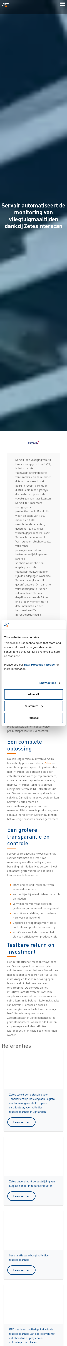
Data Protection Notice (39, 664)
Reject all (33, 717)
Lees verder (21, 1122)
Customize (34, 705)
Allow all (33, 694)
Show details (47, 682)
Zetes (47, 763)
